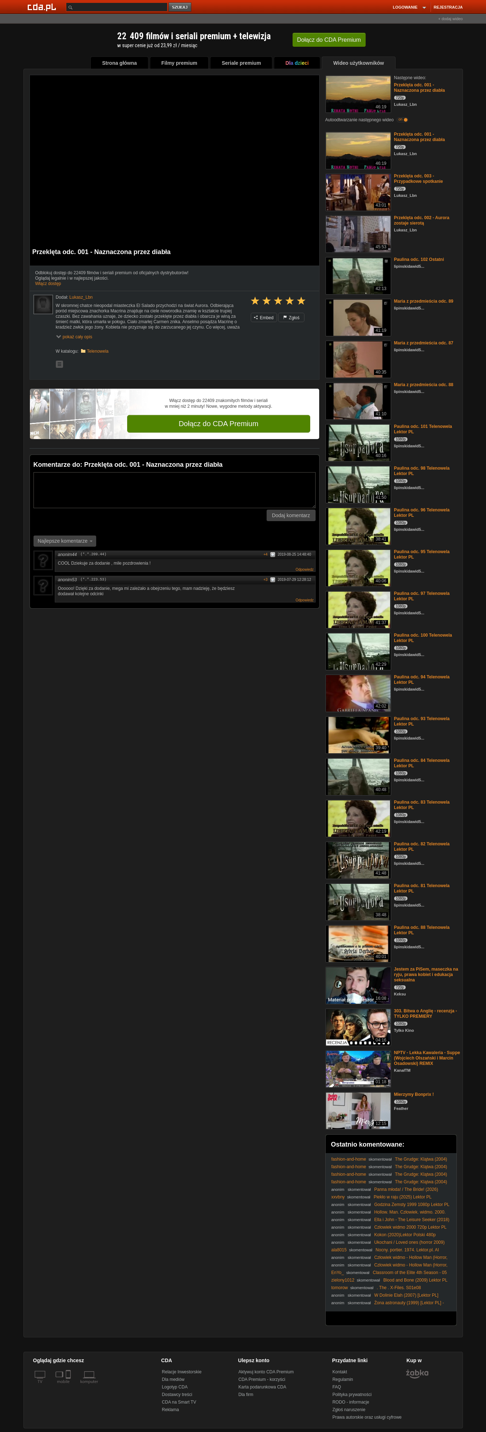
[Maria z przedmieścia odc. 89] (357, 317)
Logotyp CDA (174, 1387)
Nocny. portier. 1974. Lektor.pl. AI (407, 1249)
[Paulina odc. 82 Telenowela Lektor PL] (357, 859)
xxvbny (338, 1197)
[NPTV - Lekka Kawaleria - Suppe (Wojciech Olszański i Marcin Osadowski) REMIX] (357, 1068)
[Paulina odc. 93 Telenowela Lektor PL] (357, 734)
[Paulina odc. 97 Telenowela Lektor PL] (357, 609)
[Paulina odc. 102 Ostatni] (357, 275)
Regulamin (343, 1379)
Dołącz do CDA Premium (218, 424)
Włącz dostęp (48, 283)
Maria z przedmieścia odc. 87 (424, 342)
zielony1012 (343, 1280)
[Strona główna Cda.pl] (42, 7)
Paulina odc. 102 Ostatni (419, 259)
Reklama (170, 1409)
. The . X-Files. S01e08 (399, 1287)
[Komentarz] (175, 490)
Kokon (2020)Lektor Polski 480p (405, 1234)
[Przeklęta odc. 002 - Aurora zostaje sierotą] (357, 233)
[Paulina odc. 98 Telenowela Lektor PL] (357, 484)
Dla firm (245, 1394)
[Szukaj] (117, 7)
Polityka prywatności (352, 1394)
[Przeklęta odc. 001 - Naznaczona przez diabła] (357, 93)
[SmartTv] (69, 1385)
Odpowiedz (304, 570)
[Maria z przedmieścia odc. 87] (357, 358)
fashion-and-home (348, 1159)
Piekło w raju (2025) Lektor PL (403, 1197)
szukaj (180, 7)
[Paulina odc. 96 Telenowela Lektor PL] (357, 525)
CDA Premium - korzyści (261, 1379)
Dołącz (329, 40)
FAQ (337, 1387)
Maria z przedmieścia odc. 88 (424, 384)
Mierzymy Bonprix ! (414, 1094)
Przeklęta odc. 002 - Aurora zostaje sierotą (422, 220)
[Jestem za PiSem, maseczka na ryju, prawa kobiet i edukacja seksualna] (357, 985)
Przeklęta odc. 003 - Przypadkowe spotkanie (418, 178)
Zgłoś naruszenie (349, 1409)
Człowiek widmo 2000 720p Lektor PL (410, 1227)
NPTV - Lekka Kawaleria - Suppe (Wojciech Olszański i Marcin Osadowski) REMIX (427, 1058)
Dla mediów (173, 1379)
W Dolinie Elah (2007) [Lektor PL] (406, 1295)
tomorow (339, 1287)
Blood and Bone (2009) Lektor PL (415, 1280)
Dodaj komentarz (291, 515)
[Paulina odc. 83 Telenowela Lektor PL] (357, 818)
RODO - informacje (351, 1402)
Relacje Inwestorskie (181, 1371)
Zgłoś (291, 317)
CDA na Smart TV (179, 1402)
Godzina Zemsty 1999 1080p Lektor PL (412, 1204)
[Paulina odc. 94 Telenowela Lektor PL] (357, 692)
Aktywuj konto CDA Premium (266, 1371)
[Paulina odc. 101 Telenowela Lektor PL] (357, 442)
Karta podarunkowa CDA (262, 1387)
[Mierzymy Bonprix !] (357, 1110)
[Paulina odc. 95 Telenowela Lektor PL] (357, 567)
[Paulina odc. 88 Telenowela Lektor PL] (357, 943)
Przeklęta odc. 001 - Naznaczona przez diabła (419, 87)
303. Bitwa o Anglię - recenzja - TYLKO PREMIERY (425, 1013)
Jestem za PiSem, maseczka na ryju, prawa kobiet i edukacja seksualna (426, 974)
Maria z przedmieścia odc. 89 (424, 301)
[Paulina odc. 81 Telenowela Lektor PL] (357, 901)
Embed (263, 317)
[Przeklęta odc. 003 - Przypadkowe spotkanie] (357, 191)
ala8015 (339, 1249)
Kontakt (340, 1371)
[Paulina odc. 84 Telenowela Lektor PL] (357, 776)
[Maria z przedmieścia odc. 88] (357, 400)
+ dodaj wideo (450, 19)
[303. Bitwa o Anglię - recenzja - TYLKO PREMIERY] (357, 1026)
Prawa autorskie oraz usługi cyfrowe (367, 1417)
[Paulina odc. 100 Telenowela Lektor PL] (357, 651)
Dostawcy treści (177, 1394)
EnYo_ (337, 1272)
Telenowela (97, 351)
